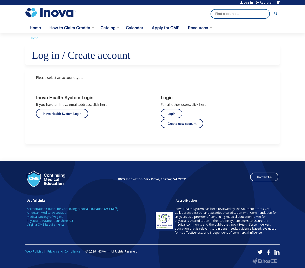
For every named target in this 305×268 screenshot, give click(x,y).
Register (266, 2)
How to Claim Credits (69, 27)
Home (35, 27)
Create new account (182, 124)
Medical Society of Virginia (45, 217)
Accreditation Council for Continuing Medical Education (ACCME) (72, 209)
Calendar (134, 27)
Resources (198, 27)
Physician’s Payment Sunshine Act (50, 221)
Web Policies (34, 251)
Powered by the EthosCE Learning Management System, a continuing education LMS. (265, 261)
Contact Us (264, 177)
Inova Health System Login (62, 114)
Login (172, 114)
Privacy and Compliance (63, 251)
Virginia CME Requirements (45, 224)
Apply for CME (165, 27)
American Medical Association (47, 213)
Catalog (107, 27)
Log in (248, 2)
